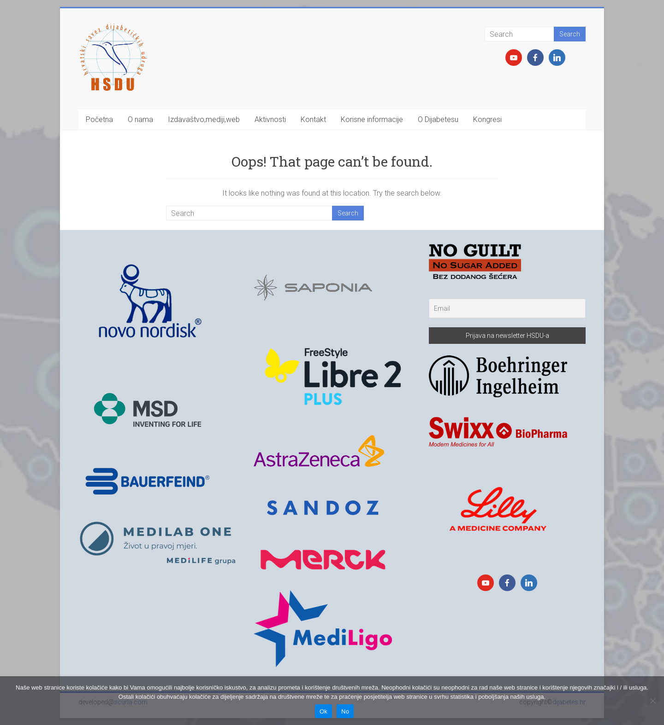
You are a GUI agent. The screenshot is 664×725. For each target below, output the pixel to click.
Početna (99, 119)
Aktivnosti (270, 119)
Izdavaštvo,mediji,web (204, 119)
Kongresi (487, 119)
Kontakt (313, 119)
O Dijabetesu (438, 119)
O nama (140, 119)
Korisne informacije (372, 119)
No (345, 711)
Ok (323, 711)
